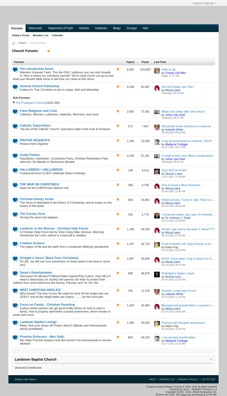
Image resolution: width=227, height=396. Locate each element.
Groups (132, 28)
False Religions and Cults (38, 111)
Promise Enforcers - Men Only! (42, 336)
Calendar (57, 35)
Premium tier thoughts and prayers (183, 322)
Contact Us (167, 379)
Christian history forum (37, 199)
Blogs (117, 28)
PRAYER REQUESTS (35, 140)
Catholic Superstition (35, 125)
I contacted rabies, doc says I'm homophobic (189, 214)
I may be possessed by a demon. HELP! (186, 141)
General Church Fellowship (39, 86)
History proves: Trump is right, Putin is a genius (191, 199)
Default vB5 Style (26, 379)
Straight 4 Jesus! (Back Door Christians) (49, 258)
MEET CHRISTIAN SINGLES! (40, 290)
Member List (40, 35)
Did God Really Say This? (177, 86)
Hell (145, 28)
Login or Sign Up (204, 3)
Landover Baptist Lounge (38, 322)
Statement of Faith (60, 28)
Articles (84, 28)
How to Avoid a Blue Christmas (180, 185)
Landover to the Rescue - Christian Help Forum (54, 228)
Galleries (101, 28)
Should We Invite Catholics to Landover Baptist (191, 126)
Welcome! (35, 28)
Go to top (208, 379)
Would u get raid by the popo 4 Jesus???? (188, 229)
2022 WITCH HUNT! (174, 170)
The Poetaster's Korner (30, 102)
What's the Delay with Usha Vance (183, 111)
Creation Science (32, 243)
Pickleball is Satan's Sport (177, 273)
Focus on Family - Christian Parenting (47, 304)
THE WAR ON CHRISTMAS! (39, 184)
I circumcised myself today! (178, 337)
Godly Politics (30, 155)
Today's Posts (20, 35)
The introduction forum (36, 69)
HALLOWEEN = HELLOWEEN (41, 169)
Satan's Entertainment (36, 272)
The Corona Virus (32, 214)
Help (152, 379)
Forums (17, 28)
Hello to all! (168, 69)
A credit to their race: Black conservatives (187, 155)
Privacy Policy (188, 379)
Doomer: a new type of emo (178, 290)
